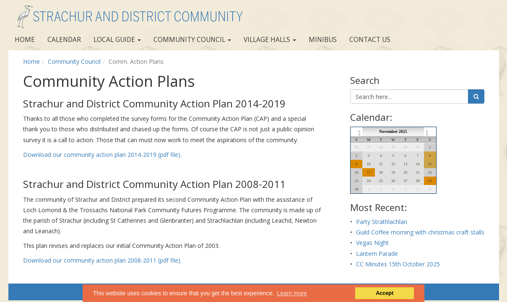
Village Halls (270, 39)
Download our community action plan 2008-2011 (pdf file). (102, 260)
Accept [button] (384, 293)
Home (25, 39)
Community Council (192, 39)
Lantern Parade (377, 254)
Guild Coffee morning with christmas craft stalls (420, 232)
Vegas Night (372, 243)
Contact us (369, 39)
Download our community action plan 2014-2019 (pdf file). (102, 155)
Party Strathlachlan (381, 222)
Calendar (64, 39)
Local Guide (117, 39)
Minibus (323, 39)
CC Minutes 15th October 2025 (398, 264)
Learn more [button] (292, 293)
